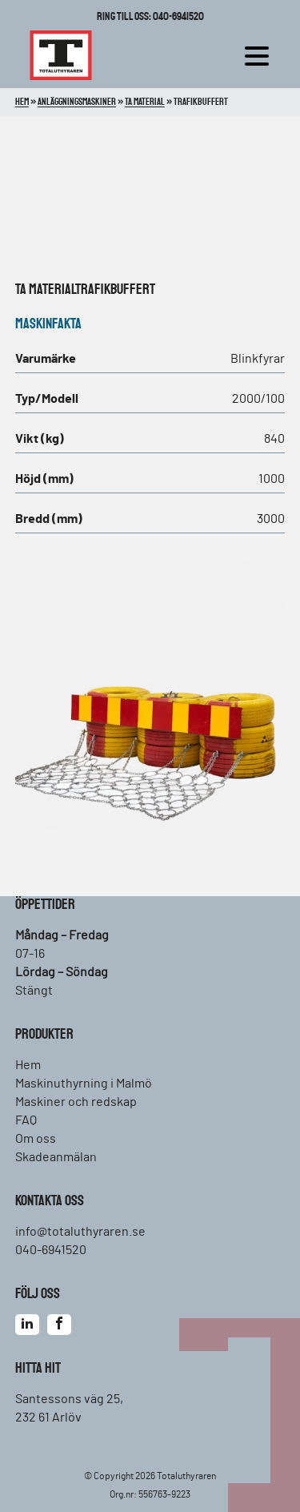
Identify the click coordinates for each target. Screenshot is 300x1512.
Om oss (35, 1138)
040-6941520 (50, 1250)
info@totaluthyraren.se (80, 1231)
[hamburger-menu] (261, 55)
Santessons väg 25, (69, 1399)
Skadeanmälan (56, 1157)
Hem (28, 1065)
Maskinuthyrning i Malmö (83, 1083)
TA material (45, 290)
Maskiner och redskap (76, 1102)
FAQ (26, 1120)
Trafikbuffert (115, 290)
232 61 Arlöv (48, 1417)
